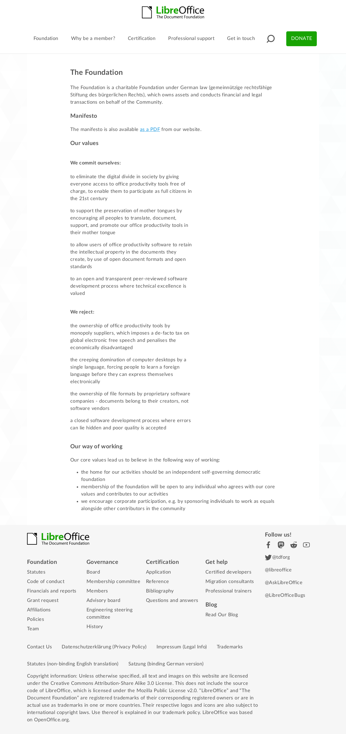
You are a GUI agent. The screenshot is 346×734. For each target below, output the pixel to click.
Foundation (46, 38)
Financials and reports (51, 591)
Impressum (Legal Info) (182, 647)
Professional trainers (228, 591)
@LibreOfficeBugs (285, 595)
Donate (301, 38)
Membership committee (113, 581)
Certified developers (228, 572)
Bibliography (160, 591)
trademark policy (181, 712)
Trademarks (230, 647)
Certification (141, 38)
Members (97, 591)
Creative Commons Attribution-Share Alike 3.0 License (111, 683)
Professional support (191, 38)
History (94, 626)
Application (158, 572)
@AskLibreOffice (283, 582)
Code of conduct (45, 581)
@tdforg (277, 557)
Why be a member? (93, 38)
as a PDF (150, 129)
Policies (35, 619)
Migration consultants (229, 581)
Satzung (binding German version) (166, 664)
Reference (157, 581)
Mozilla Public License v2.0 (167, 690)
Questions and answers (172, 600)
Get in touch (241, 38)
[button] (271, 39)
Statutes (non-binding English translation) (73, 664)
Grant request (42, 600)
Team (33, 629)
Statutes (36, 572)
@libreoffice (278, 570)
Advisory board (103, 600)
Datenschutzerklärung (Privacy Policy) (104, 647)
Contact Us (39, 647)
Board (93, 572)
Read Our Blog (221, 614)
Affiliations (39, 610)
